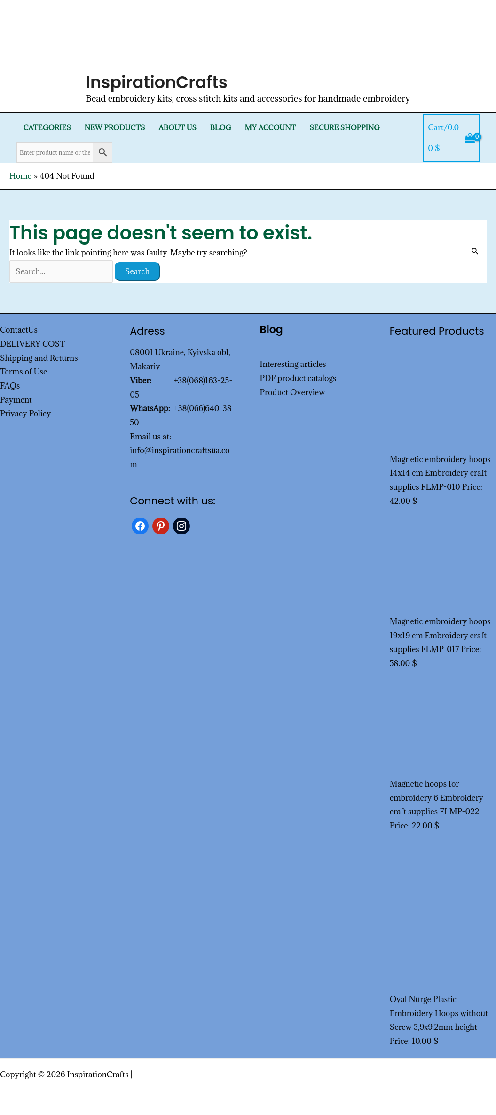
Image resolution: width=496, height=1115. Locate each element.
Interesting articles (293, 364)
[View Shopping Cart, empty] (451, 138)
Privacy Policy (25, 413)
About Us (177, 127)
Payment (16, 400)
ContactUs (19, 330)
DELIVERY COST (32, 344)
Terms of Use (23, 371)
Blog (220, 127)
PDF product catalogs (298, 378)
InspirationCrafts (157, 82)
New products (114, 127)
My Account (270, 127)
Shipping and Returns (39, 358)
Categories (47, 127)
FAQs (10, 386)
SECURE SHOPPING (344, 127)
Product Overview (292, 392)
